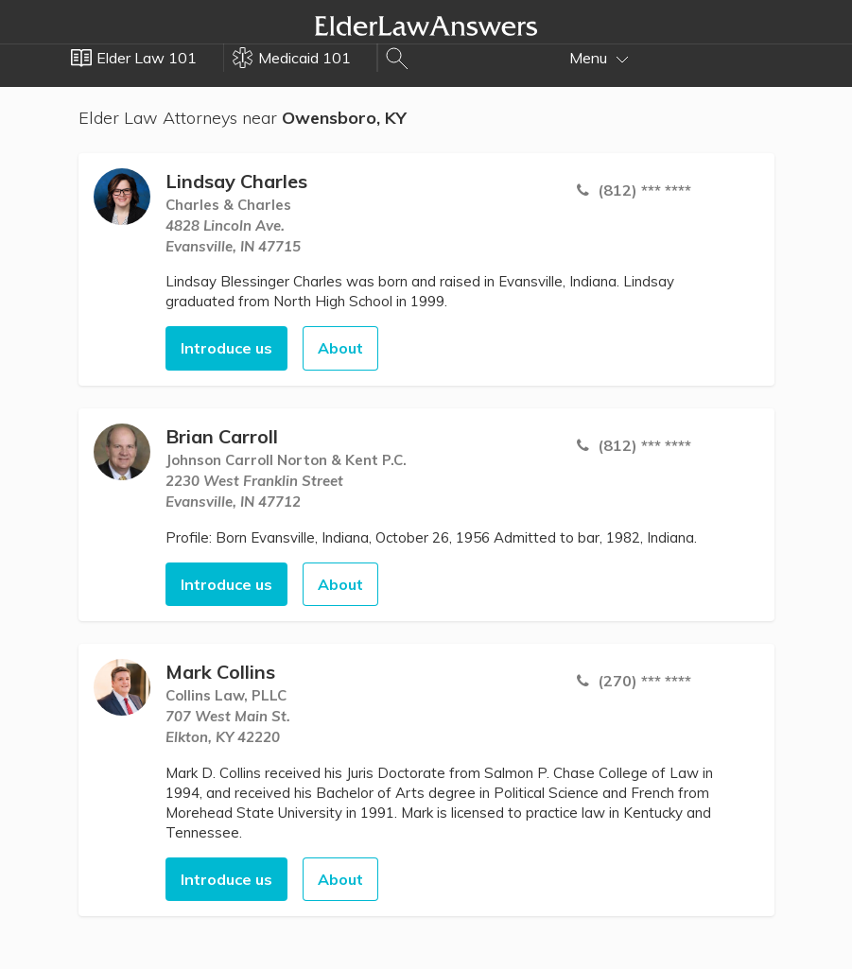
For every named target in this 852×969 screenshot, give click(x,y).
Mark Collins (220, 671)
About (340, 347)
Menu (599, 57)
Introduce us (226, 347)
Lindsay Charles (236, 181)
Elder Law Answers (426, 25)
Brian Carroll (221, 436)
